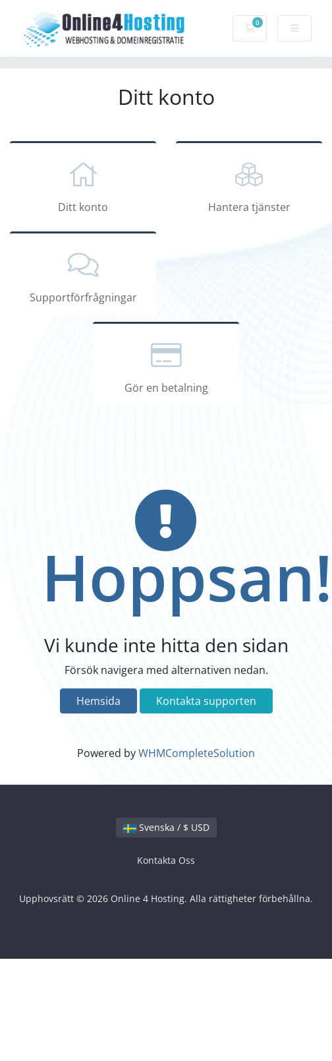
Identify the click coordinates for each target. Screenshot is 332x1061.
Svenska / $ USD (166, 827)
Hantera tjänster (249, 185)
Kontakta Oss (166, 860)
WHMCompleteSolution (196, 753)
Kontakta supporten (206, 701)
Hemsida (98, 701)
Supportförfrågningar (83, 276)
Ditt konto (83, 185)
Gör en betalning (166, 366)
